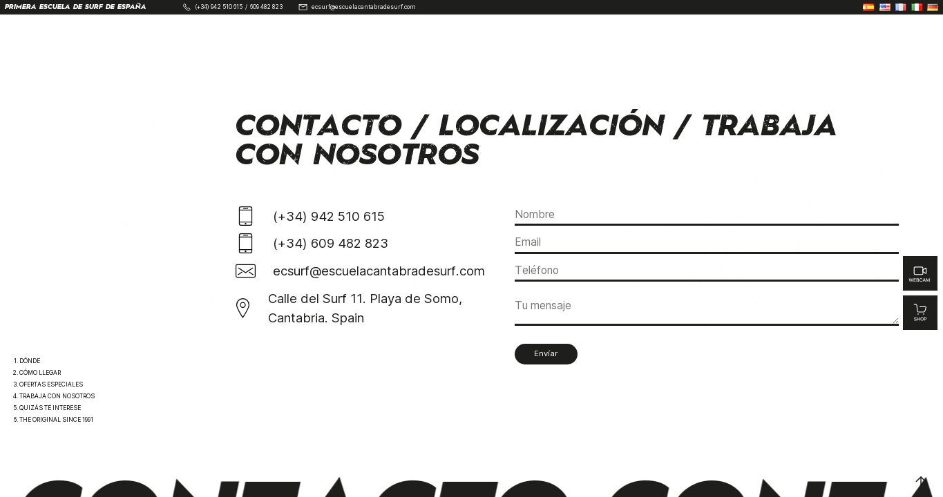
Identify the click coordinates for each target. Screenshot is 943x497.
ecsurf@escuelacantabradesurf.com (364, 7)
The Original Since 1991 (56, 419)
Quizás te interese (50, 408)
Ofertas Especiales (51, 384)
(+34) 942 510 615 (218, 7)
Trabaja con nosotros (57, 396)
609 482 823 (266, 7)
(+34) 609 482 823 (330, 243)
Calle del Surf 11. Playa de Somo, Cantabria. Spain (365, 308)
